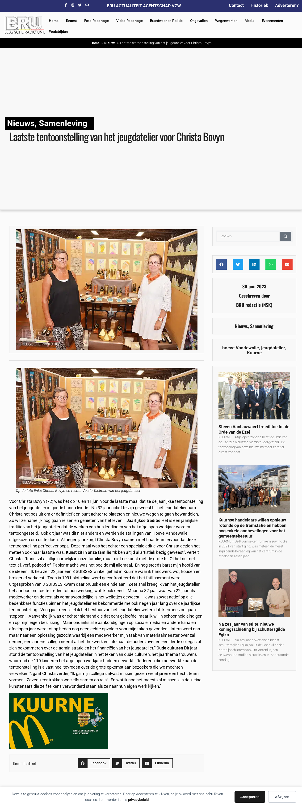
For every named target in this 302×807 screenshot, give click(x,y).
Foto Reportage (96, 21)
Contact (236, 5)
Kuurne (254, 352)
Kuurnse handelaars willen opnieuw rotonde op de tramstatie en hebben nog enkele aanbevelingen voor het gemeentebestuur (252, 527)
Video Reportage (129, 21)
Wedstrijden (58, 32)
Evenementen (272, 21)
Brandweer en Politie (166, 21)
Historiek (259, 5)
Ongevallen (199, 21)
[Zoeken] (285, 236)
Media (249, 21)
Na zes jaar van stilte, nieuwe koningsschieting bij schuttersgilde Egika (251, 629)
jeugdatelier (273, 347)
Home (54, 21)
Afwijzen (282, 797)
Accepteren (250, 797)
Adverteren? (287, 5)
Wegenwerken (226, 21)
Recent (71, 21)
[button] (94, 763)
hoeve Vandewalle (240, 347)
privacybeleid (138, 800)
